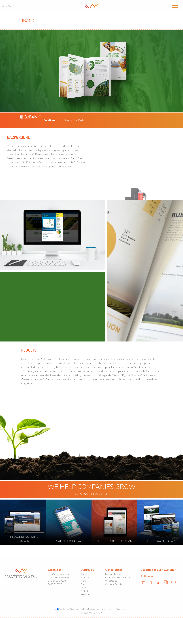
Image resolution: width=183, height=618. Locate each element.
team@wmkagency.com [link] (59, 574)
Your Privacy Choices (66, 609)
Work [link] (83, 580)
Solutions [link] (85, 577)
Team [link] (83, 587)
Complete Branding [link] (114, 584)
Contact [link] (84, 591)
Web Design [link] (111, 580)
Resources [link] (85, 594)
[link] (91, 5)
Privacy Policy (107, 609)
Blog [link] (83, 584)
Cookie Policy (122, 609)
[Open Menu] (175, 5)
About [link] (83, 574)
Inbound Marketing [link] (113, 574)
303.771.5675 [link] (55, 584)
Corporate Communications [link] (117, 577)
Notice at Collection (89, 609)
